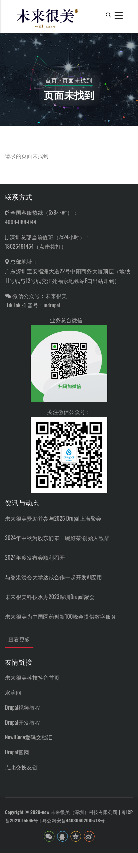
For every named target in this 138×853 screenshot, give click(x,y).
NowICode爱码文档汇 (28, 737)
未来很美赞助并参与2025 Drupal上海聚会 (53, 518)
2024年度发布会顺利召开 (35, 557)
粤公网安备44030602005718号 (73, 820)
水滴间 (13, 692)
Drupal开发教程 (22, 722)
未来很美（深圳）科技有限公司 (84, 811)
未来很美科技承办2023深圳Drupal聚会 (50, 597)
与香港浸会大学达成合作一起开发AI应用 (53, 577)
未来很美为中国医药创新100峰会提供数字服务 (61, 616)
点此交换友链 (21, 767)
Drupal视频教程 (22, 707)
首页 (51, 80)
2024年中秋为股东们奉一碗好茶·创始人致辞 (57, 538)
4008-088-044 (20, 222)
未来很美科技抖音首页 (32, 677)
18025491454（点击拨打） (35, 246)
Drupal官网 (17, 752)
